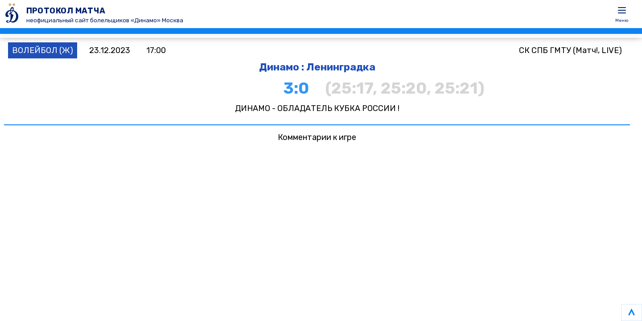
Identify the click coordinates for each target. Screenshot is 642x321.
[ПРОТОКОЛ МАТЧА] (13, 14)
